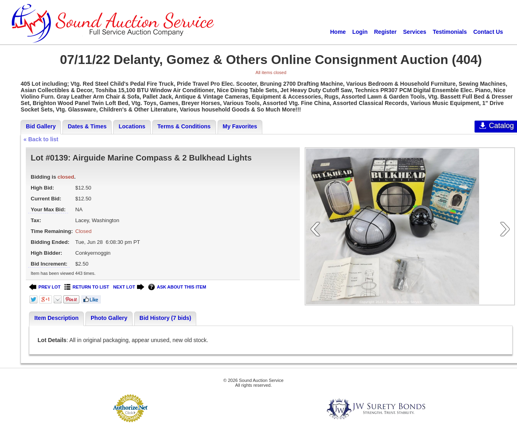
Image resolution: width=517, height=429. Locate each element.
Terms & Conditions (184, 126)
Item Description (56, 318)
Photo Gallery (109, 318)
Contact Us (488, 32)
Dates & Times (87, 126)
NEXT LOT (128, 287)
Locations (131, 126)
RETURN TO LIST (86, 287)
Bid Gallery (41, 126)
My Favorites (240, 126)
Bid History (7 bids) (165, 318)
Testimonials (450, 32)
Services (414, 32)
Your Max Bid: (48, 209)
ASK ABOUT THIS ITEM (177, 287)
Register (385, 32)
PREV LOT (44, 287)
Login (360, 32)
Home (338, 32)
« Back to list (40, 139)
